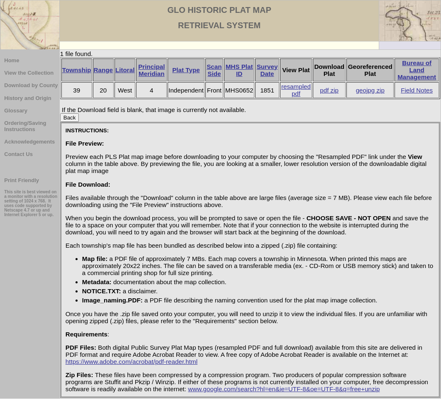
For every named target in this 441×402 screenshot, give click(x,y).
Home (11, 60)
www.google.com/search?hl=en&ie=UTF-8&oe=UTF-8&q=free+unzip (284, 388)
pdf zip (329, 90)
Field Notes (417, 90)
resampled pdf (296, 90)
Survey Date (267, 70)
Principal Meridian (151, 70)
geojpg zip (370, 90)
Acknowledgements (29, 142)
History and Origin (27, 98)
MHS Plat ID (239, 70)
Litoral (124, 69)
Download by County (31, 85)
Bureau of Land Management (416, 69)
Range (103, 69)
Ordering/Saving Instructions (25, 126)
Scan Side (214, 70)
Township (76, 69)
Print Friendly (21, 180)
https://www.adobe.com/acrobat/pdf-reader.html (131, 361)
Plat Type (186, 69)
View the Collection (29, 73)
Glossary (15, 110)
